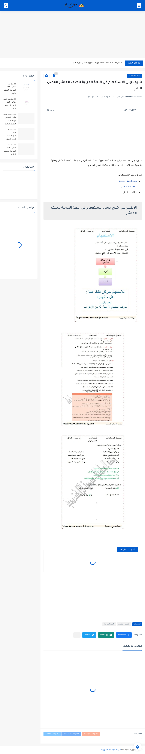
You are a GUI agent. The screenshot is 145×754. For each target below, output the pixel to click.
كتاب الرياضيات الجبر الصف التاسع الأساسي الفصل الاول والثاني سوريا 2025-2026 (10, 136)
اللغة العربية (109, 624)
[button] (124, 635)
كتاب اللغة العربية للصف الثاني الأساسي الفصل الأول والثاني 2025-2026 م (10, 151)
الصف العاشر (134, 76)
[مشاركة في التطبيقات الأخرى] (77, 635)
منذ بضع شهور (8, 99)
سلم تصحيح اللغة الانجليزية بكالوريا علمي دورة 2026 (97, 63)
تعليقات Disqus (52, 734)
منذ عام (10, 84)
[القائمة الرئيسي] (139, 5)
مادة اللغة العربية (128, 181)
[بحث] (6, 5)
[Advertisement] (72, 35)
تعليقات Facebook (71, 734)
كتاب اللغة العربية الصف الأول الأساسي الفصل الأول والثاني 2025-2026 (10, 91)
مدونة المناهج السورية (111, 750)
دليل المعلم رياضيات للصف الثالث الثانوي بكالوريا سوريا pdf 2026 (9, 121)
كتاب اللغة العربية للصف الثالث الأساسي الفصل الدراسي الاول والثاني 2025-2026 (10, 106)
